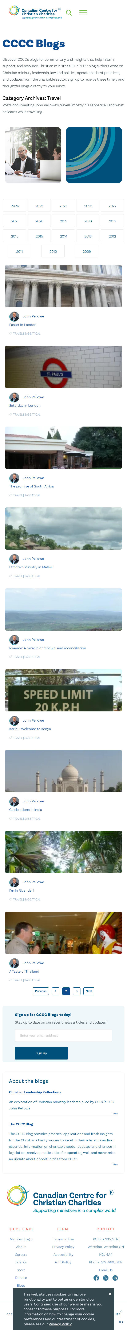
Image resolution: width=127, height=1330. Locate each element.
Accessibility (63, 1254)
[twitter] (106, 1277)
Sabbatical (32, 333)
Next (89, 991)
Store (21, 1270)
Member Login (21, 1239)
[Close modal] (110, 1293)
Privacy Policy (63, 1247)
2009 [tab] (87, 251)
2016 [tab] (15, 236)
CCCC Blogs (34, 44)
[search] (69, 13)
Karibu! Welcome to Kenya (30, 729)
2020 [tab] (39, 221)
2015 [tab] (39, 236)
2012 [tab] (112, 236)
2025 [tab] (39, 206)
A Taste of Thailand (24, 971)
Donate (21, 1277)
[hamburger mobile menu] (83, 13)
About (21, 1247)
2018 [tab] (88, 221)
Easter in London (22, 325)
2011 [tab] (19, 251)
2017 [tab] (112, 221)
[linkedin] (115, 1277)
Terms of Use (63, 1239)
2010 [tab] (53, 251)
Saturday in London (25, 405)
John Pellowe (33, 316)
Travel (18, 333)
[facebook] (97, 1277)
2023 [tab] (88, 206)
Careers (21, 1254)
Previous (41, 991)
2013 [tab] (88, 236)
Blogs (21, 1285)
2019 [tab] (63, 221)
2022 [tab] (112, 206)
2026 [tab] (15, 206)
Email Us (106, 1270)
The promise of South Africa (31, 486)
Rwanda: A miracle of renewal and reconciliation (47, 648)
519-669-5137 (111, 1262)
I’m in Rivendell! (21, 890)
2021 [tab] (15, 221)
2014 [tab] (63, 236)
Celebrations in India (25, 809)
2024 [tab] (64, 206)
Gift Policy (63, 1262)
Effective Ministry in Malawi (31, 567)
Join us (21, 1262)
